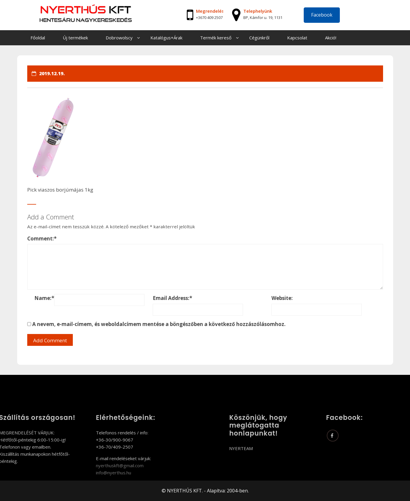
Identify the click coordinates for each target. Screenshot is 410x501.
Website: (282, 298)
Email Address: (172, 298)
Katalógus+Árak (166, 38)
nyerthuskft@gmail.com (96, 465)
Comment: (42, 238)
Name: (44, 298)
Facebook (321, 15)
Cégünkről (259, 38)
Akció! (330, 38)
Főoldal (37, 38)
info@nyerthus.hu (90, 473)
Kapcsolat (297, 38)
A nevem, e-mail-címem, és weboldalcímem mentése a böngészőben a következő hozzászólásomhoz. (159, 324)
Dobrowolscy (119, 38)
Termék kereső (215, 38)
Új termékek (75, 38)
